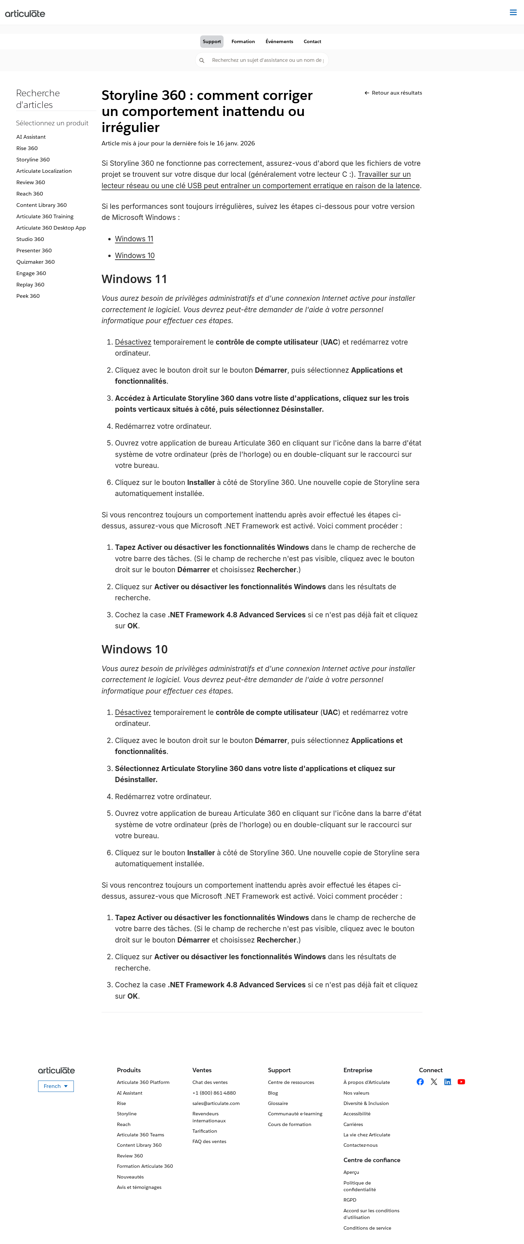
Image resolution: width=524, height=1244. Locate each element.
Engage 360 (31, 273)
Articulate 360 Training (45, 216)
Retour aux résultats (393, 92)
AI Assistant (31, 136)
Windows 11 (134, 239)
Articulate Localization (44, 170)
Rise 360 (27, 148)
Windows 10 (135, 255)
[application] (505, 1225)
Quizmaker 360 (35, 261)
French (59, 1087)
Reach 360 (29, 193)
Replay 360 (30, 284)
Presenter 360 (34, 250)
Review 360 (30, 182)
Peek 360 (28, 295)
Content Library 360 (41, 205)
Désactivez (133, 342)
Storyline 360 (33, 159)
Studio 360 (30, 239)
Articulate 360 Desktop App (51, 227)
